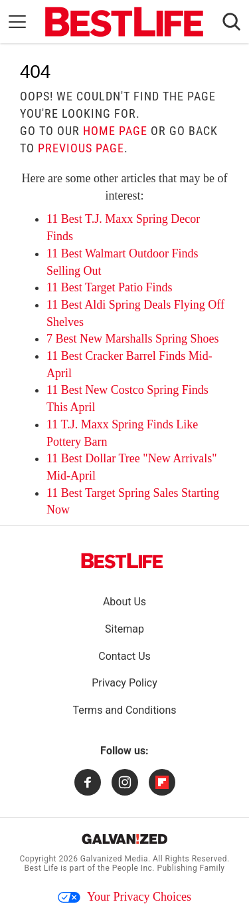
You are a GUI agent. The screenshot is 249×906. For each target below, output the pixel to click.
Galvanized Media (114, 858)
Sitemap (124, 629)
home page (115, 131)
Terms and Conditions (124, 710)
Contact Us (124, 656)
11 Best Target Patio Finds (109, 287)
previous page (81, 148)
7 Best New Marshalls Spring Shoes (132, 338)
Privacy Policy (124, 683)
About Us (124, 601)
